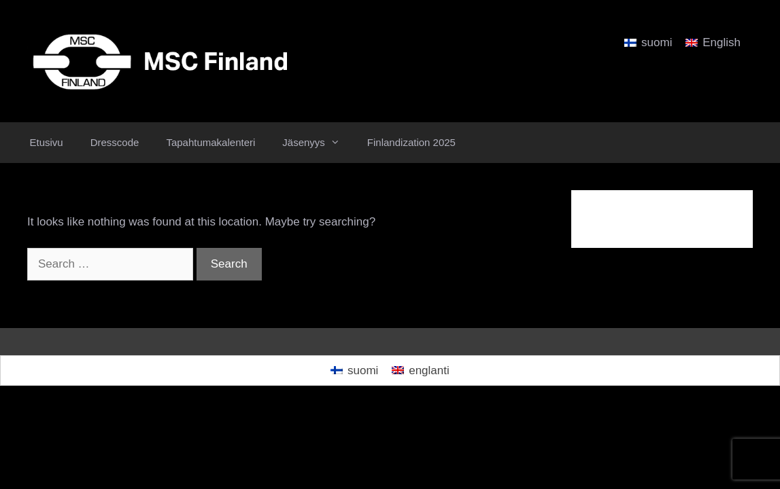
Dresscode (114, 142)
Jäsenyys (318, 142)
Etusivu (46, 142)
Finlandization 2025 (411, 142)
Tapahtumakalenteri (210, 142)
